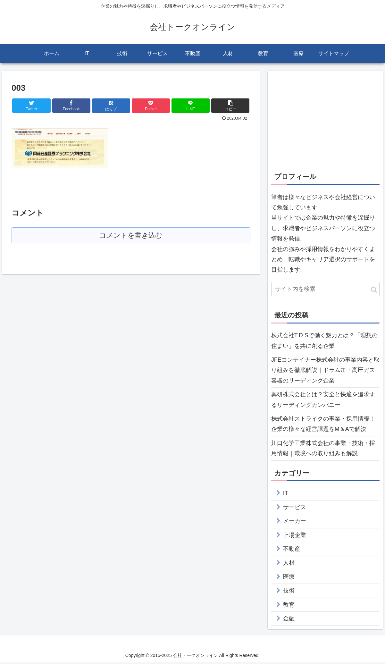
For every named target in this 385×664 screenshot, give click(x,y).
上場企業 (294, 537)
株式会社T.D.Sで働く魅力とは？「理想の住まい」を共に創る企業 (324, 342)
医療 (289, 578)
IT (285, 495)
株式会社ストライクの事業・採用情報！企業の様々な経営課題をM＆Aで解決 (323, 425)
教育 (289, 606)
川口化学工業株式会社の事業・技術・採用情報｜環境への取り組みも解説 (323, 449)
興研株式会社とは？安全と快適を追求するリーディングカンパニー (323, 401)
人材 (289, 564)
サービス (294, 509)
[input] (325, 291)
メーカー (294, 522)
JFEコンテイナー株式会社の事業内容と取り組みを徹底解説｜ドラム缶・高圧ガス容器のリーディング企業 (325, 371)
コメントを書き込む (131, 237)
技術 (289, 592)
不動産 (291, 550)
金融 (289, 620)
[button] (374, 291)
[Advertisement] (325, 121)
